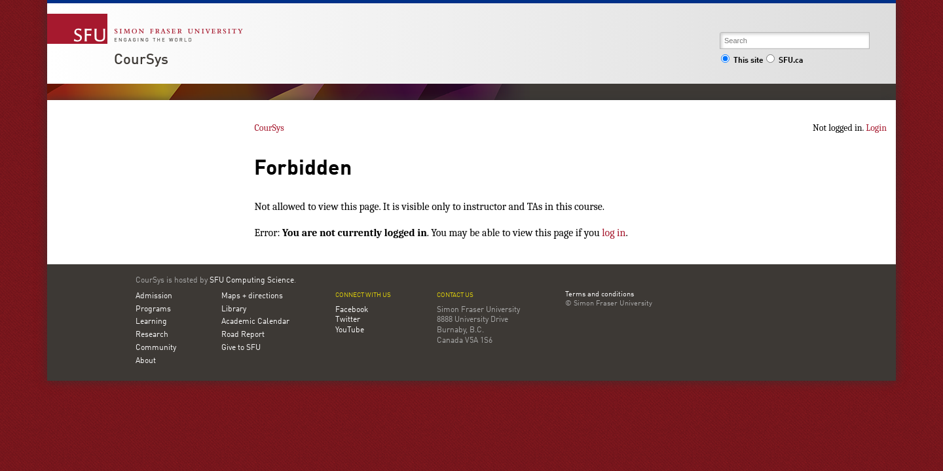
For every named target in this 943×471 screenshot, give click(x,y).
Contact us (455, 295)
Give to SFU (241, 348)
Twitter (347, 320)
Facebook (351, 310)
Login (876, 127)
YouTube (349, 330)
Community (156, 348)
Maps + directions (252, 296)
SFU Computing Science (252, 281)
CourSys (141, 60)
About (146, 361)
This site (742, 61)
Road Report (243, 335)
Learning (151, 322)
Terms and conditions (599, 295)
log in (613, 233)
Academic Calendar (255, 322)
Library (233, 309)
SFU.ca (784, 61)
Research (152, 335)
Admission (154, 296)
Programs (153, 309)
